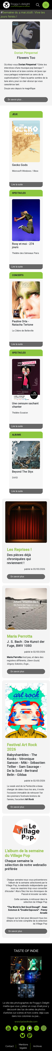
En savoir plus (17, 576)
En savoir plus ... (15, 99)
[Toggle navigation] (45, 5)
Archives (37, 1046)
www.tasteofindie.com (26, 1021)
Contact (9, 1046)
